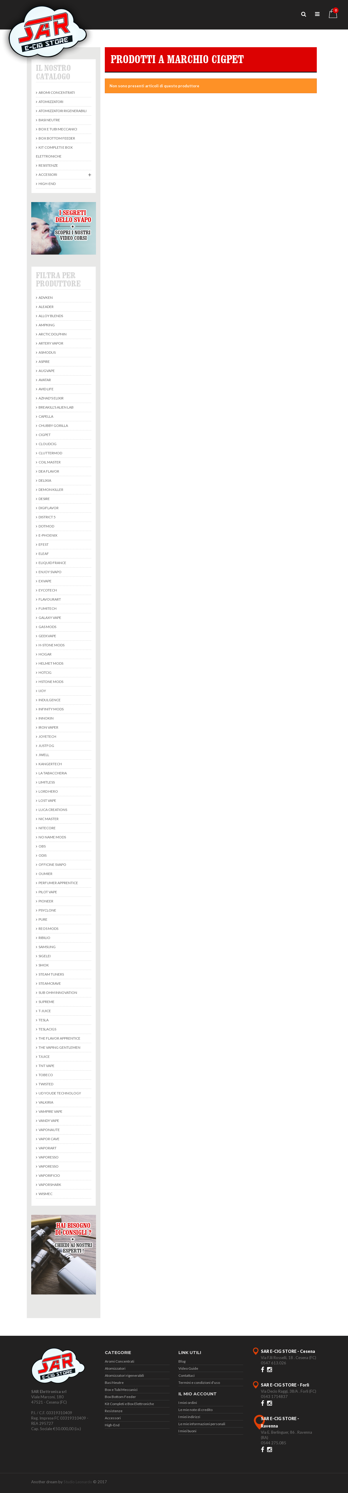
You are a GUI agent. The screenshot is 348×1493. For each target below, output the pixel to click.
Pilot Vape (47, 892)
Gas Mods (47, 627)
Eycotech (47, 590)
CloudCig (47, 444)
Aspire (44, 361)
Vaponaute (49, 1129)
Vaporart (47, 1148)
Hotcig (45, 672)
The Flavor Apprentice (59, 1038)
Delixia (44, 480)
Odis (42, 855)
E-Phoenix (47, 535)
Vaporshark (49, 1184)
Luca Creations (52, 809)
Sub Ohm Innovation (57, 992)
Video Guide (188, 1368)
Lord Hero (48, 791)
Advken (45, 297)
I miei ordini (187, 1402)
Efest (43, 544)
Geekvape (47, 636)
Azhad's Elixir (51, 398)
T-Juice (44, 1011)
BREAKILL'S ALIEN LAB (56, 407)
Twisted (45, 1084)
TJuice (44, 1056)
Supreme (46, 1001)
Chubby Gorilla (53, 425)
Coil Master (49, 462)
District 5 (47, 517)
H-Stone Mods (51, 645)
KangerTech (50, 764)
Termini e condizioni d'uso (199, 1382)
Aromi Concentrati (56, 92)
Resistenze (48, 165)
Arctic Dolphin (52, 334)
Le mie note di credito (195, 1409)
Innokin (46, 718)
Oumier (45, 873)
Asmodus (47, 352)
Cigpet (44, 434)
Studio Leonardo (78, 1481)
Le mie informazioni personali (201, 1424)
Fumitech (47, 608)
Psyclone (47, 910)
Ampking (46, 325)
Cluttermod (50, 453)
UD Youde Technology (59, 1093)
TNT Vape (46, 1065)
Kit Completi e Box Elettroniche (54, 151)
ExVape (45, 581)
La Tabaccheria (52, 773)
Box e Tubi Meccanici (57, 129)
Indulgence (49, 700)
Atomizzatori (50, 101)
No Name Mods (52, 837)
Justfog (46, 745)
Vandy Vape (48, 1120)
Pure (42, 919)
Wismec (45, 1194)
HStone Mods (50, 681)
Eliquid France (52, 563)
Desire (44, 498)
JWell (43, 755)
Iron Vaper (48, 727)
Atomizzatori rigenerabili (62, 111)
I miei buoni (187, 1431)
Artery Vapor (50, 343)
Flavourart (49, 599)
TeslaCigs (47, 1029)
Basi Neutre (49, 120)
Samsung (47, 947)
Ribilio (44, 937)
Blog (181, 1361)
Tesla (43, 1020)
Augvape (46, 370)
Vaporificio (49, 1175)
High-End (47, 183)
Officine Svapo (52, 864)
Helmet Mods (50, 663)
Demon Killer (50, 489)
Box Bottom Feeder (56, 138)
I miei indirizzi (189, 1417)
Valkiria (45, 1102)
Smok (43, 965)
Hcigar (45, 654)
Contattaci (186, 1375)
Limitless (46, 782)
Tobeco (45, 1075)
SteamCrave (49, 983)
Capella (45, 416)
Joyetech (47, 736)
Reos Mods (48, 928)
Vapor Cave (48, 1139)
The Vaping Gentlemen (59, 1047)
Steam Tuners (51, 974)
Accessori (47, 174)
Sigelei (44, 956)
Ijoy (42, 691)
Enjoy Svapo (50, 572)
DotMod (46, 526)
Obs (42, 846)
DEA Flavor (48, 471)
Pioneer (45, 901)
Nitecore (47, 828)
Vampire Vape (50, 1111)
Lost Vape (47, 800)
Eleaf (43, 553)
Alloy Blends (50, 316)
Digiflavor (48, 508)
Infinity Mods (51, 709)
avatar (44, 380)
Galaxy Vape (49, 617)
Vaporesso (48, 1157)
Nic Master (48, 819)
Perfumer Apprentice (58, 883)
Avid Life (46, 389)
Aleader (46, 306)
